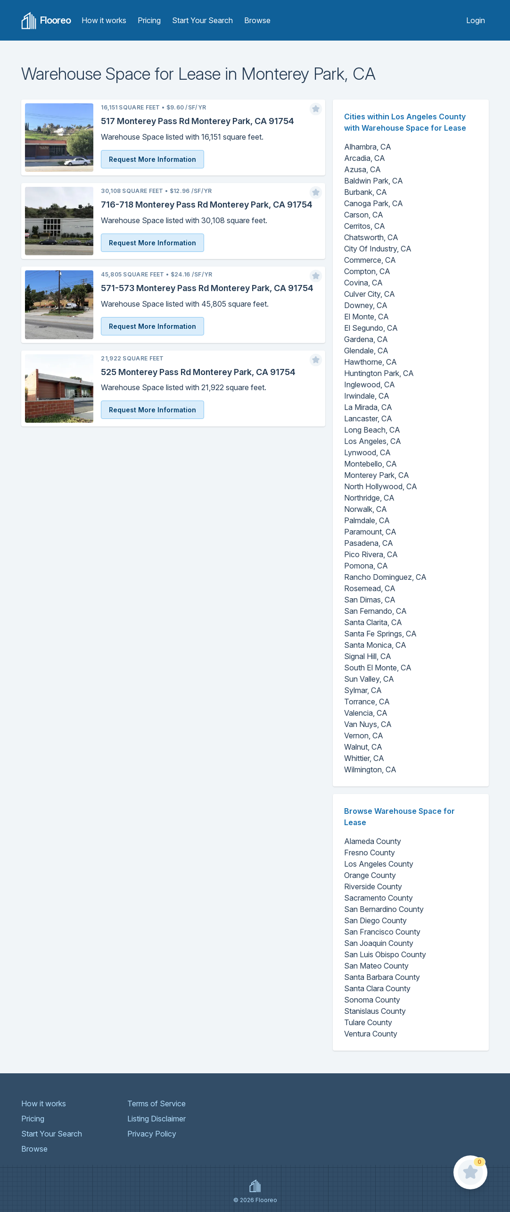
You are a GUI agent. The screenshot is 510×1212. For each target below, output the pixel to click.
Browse (257, 20)
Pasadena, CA (368, 543)
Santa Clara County (377, 988)
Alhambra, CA (367, 146)
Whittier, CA (364, 758)
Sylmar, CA (363, 690)
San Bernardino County (384, 909)
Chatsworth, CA (371, 237)
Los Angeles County (378, 864)
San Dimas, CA (369, 599)
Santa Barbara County (382, 977)
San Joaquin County (378, 943)
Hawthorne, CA (370, 362)
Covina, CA (363, 282)
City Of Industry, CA (377, 248)
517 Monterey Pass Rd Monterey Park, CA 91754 (197, 121)
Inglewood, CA (369, 384)
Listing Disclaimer (156, 1118)
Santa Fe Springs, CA (380, 633)
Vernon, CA (363, 735)
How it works (104, 20)
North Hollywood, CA (380, 486)
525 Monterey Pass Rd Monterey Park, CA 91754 (198, 372)
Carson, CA (363, 214)
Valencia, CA (365, 713)
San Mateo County (376, 965)
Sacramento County (378, 898)
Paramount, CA (370, 531)
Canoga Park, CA (373, 203)
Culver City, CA (369, 294)
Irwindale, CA (366, 396)
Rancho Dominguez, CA (385, 577)
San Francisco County (382, 931)
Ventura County (370, 1033)
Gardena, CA (366, 339)
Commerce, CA (370, 260)
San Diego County (375, 920)
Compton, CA (367, 271)
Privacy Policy (151, 1133)
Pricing (149, 20)
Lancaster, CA (368, 418)
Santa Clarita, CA (373, 622)
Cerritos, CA (364, 226)
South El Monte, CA (377, 667)
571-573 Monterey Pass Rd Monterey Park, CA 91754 (207, 288)
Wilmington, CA (370, 769)
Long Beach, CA (372, 430)
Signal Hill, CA (367, 656)
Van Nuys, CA (368, 724)
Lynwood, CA (367, 452)
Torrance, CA (367, 701)
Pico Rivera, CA (371, 554)
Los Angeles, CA (372, 441)
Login (475, 20)
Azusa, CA (362, 169)
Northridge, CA (369, 497)
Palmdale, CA (367, 520)
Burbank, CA (365, 192)
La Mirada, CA (368, 407)
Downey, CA (365, 305)
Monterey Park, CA (376, 475)
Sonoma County (372, 999)
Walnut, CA (363, 747)
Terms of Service (156, 1103)
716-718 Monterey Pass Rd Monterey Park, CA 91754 (207, 204)
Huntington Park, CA (379, 373)
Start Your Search (202, 20)
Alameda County (372, 841)
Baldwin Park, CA (373, 180)
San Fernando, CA (375, 611)
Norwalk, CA (365, 509)
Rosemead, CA (369, 588)
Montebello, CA (370, 463)
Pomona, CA (366, 565)
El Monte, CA (366, 316)
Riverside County (373, 886)
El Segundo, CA (371, 328)
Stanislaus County (375, 1011)
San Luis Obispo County (385, 954)
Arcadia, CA (364, 158)
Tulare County (368, 1022)
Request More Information (152, 159)
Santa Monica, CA (375, 645)
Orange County (370, 875)
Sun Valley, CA (369, 679)
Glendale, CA (366, 350)
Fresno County (369, 852)
